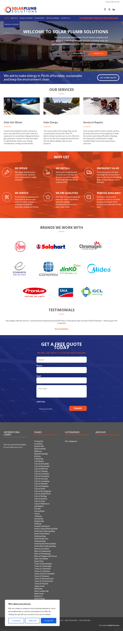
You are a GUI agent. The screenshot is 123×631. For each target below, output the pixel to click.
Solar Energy (39, 598)
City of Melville (40, 483)
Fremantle (38, 441)
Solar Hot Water (41, 558)
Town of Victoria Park (43, 581)
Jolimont (38, 516)
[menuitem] (7, 18)
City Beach (39, 461)
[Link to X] (109, 9)
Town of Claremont (42, 568)
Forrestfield (39, 511)
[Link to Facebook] (105, 9)
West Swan (39, 593)
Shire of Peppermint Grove (45, 556)
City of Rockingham (42, 491)
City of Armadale (41, 463)
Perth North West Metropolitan (42, 534)
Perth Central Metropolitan (46, 528)
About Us (38, 596)
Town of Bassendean (43, 563)
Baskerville (39, 446)
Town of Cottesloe (42, 571)
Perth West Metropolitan (45, 546)
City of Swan (39, 501)
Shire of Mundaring (42, 553)
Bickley (37, 456)
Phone (39, 365)
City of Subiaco (40, 498)
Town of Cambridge (42, 566)
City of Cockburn (41, 473)
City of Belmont (41, 468)
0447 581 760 (115, 2)
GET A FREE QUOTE (108, 78)
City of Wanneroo (41, 503)
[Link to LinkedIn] (114, 9)
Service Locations (41, 548)
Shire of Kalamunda (42, 551)
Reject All (32, 621)
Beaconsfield (39, 448)
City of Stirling (40, 496)
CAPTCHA (40, 402)
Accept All (49, 621)
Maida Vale (39, 521)
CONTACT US (98, 53)
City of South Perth (42, 493)
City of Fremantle (41, 476)
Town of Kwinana (41, 576)
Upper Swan (39, 586)
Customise (16, 621)
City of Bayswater (42, 466)
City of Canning (40, 471)
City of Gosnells (41, 478)
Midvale (37, 523)
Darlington (38, 506)
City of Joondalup (41, 481)
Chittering (38, 458)
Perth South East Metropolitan (41, 539)
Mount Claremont (42, 526)
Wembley (38, 588)
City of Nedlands (41, 486)
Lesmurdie (38, 518)
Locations (38, 443)
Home (37, 513)
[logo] (20, 9)
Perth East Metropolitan (44, 531)
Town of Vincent (41, 583)
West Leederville (41, 591)
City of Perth (39, 488)
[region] (32, 613)
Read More (78, 53)
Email (38, 376)
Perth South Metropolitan (45, 543)
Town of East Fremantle (44, 573)
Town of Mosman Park (44, 578)
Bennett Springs (41, 453)
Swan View (38, 561)
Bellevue (38, 451)
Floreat (37, 508)
